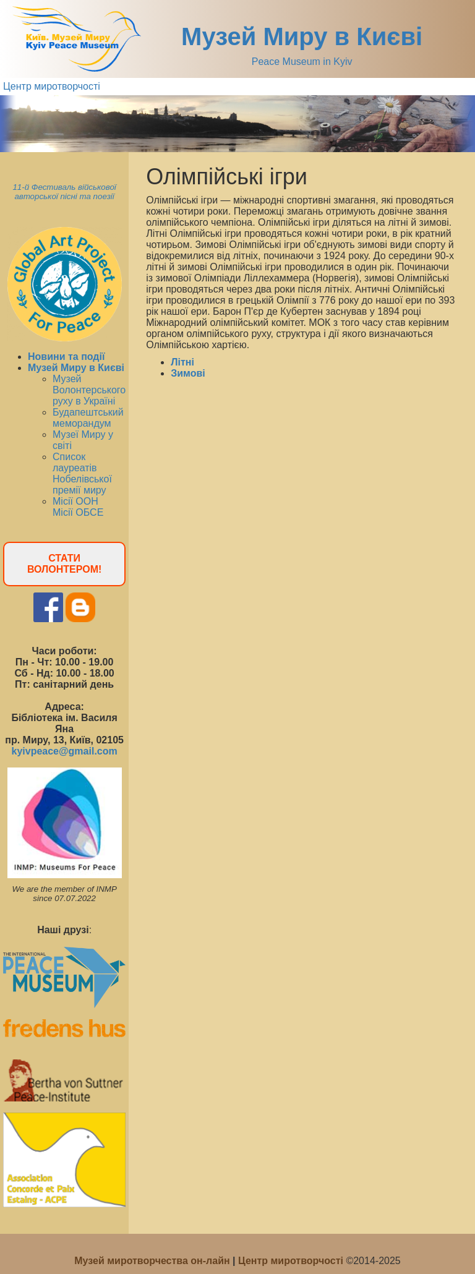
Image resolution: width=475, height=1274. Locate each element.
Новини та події (66, 356)
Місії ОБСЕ (78, 512)
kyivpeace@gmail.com (64, 751)
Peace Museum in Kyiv (302, 61)
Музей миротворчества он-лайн (153, 1260)
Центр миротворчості (51, 86)
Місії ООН (75, 501)
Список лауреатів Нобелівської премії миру (82, 473)
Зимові (188, 373)
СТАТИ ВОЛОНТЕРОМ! (64, 564)
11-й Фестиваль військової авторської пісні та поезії (64, 191)
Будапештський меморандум (88, 418)
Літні (182, 362)
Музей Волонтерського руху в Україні (89, 390)
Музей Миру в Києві (301, 36)
